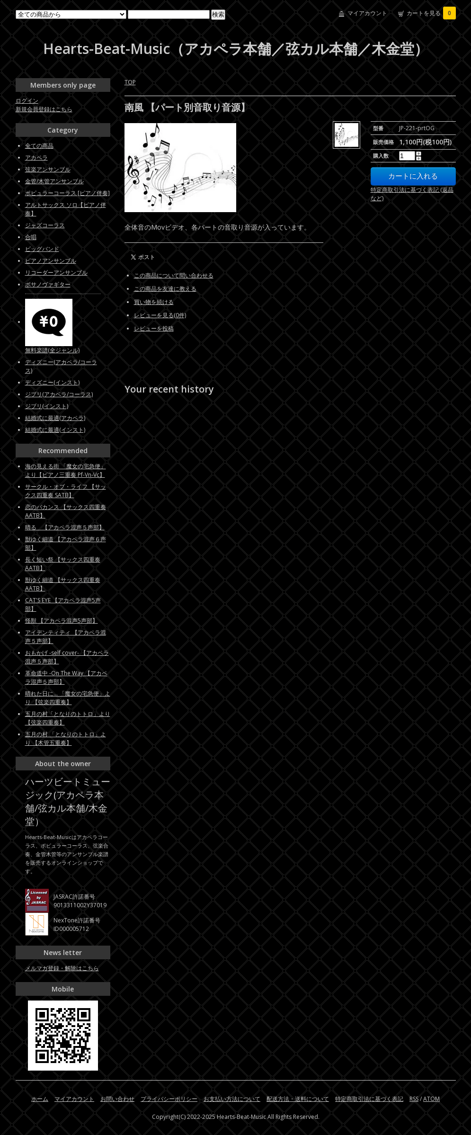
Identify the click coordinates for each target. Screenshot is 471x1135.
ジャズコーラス (45, 225)
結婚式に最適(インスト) (55, 430)
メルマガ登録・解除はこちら (62, 968)
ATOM (431, 1099)
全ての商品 (39, 146)
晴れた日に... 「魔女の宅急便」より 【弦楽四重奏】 (67, 697)
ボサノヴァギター (48, 284)
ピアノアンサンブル (50, 261)
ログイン (27, 101)
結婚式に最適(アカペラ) (55, 418)
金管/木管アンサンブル (54, 181)
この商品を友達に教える (165, 289)
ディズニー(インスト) (52, 382)
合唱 (30, 237)
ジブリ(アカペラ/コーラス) (59, 394)
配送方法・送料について (298, 1099)
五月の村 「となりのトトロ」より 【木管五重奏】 (65, 738)
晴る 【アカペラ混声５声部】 (65, 527)
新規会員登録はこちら (44, 109)
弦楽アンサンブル (48, 169)
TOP (130, 82)
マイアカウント (367, 13)
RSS (413, 1099)
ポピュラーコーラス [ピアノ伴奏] (67, 193)
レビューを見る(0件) (160, 315)
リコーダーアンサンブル (56, 272)
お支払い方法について (232, 1099)
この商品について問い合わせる (173, 275)
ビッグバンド (42, 249)
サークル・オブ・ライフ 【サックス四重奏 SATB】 (65, 491)
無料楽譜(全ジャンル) (52, 350)
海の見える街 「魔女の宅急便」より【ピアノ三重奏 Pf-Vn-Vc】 (65, 470)
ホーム (39, 1099)
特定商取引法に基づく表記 (369, 1099)
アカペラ (36, 157)
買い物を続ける (154, 302)
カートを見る (431, 13)
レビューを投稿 (154, 328)
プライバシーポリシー (169, 1099)
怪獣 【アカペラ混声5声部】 (61, 621)
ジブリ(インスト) (46, 406)
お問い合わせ (117, 1099)
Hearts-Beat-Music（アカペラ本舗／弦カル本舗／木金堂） (235, 48)
